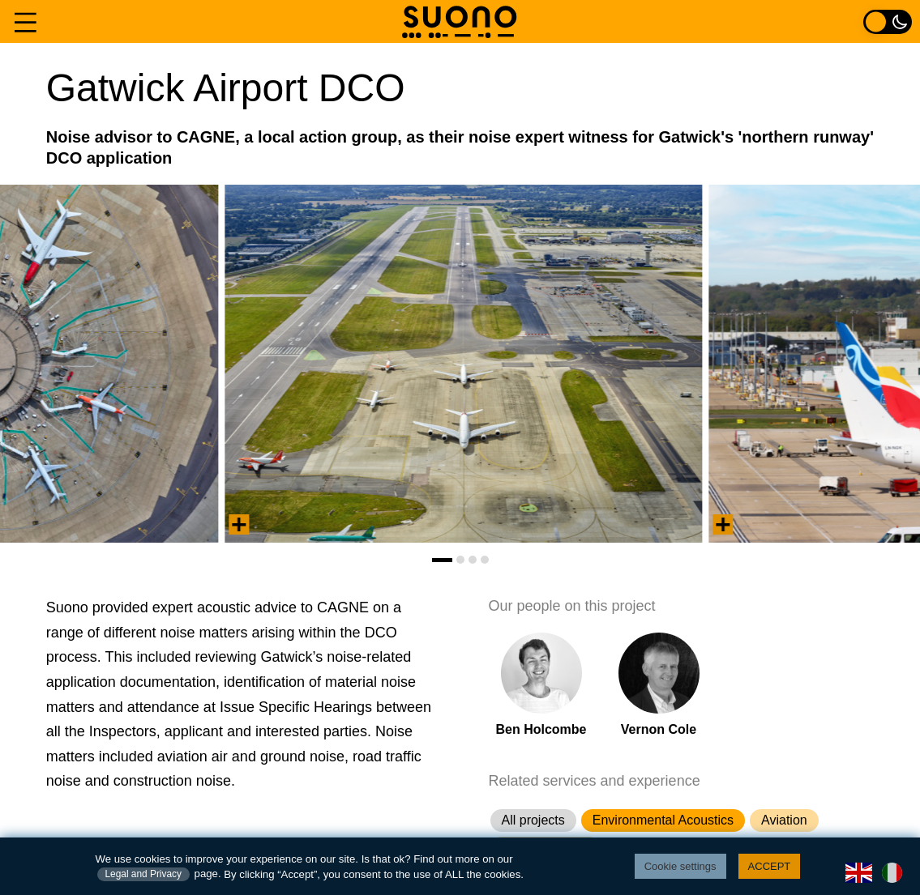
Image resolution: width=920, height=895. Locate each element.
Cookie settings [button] (680, 866)
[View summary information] (239, 524)
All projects (533, 820)
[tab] (442, 560)
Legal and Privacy (143, 874)
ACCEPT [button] (769, 866)
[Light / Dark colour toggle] (887, 21)
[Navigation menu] (25, 21)
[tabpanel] (464, 364)
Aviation (784, 820)
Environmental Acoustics (663, 820)
